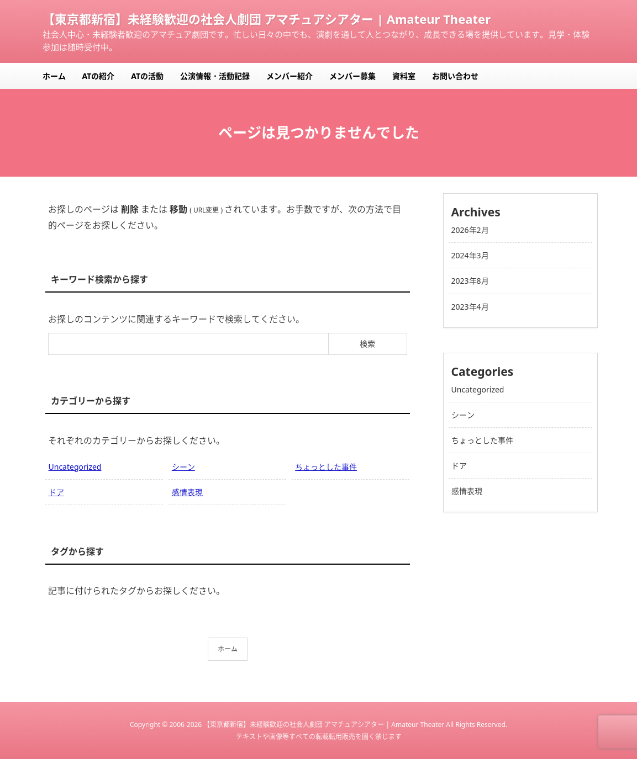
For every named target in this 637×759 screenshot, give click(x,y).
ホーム (54, 76)
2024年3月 (470, 255)
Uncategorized (75, 466)
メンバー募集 (352, 76)
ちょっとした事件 (326, 466)
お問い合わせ (455, 76)
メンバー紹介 (289, 76)
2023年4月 (470, 306)
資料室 (403, 76)
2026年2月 (470, 230)
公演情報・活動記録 (215, 76)
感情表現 (187, 492)
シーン (183, 466)
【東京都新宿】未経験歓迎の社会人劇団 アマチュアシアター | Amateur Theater (267, 18)
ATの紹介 (98, 76)
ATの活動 (147, 76)
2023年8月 (470, 280)
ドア (56, 492)
